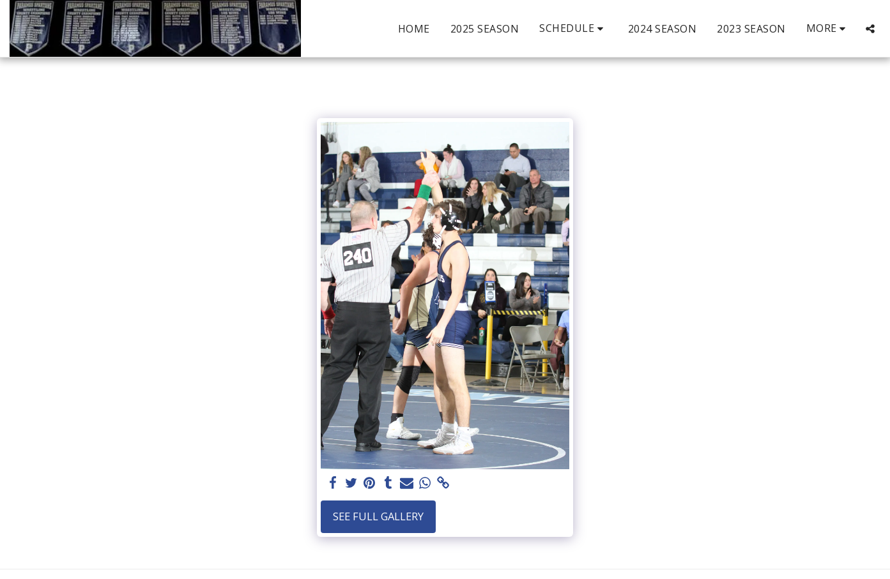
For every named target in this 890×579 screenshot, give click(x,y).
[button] (573, 28)
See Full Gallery (378, 516)
